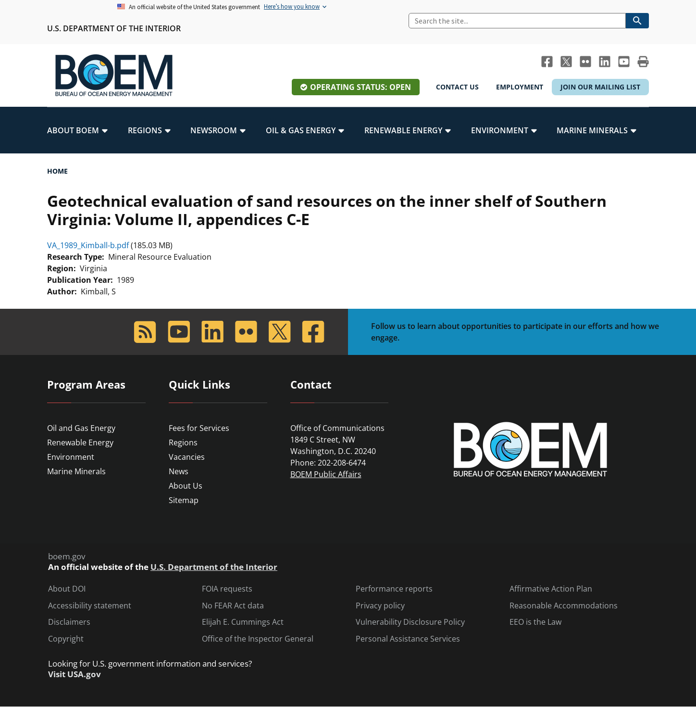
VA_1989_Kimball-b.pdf (88, 245)
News (178, 471)
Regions (183, 442)
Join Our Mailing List (600, 86)
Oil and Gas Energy (81, 428)
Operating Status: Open (360, 87)
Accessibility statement (89, 606)
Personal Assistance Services (408, 639)
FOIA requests (227, 589)
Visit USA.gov (74, 674)
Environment (70, 457)
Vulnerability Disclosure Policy (410, 622)
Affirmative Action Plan (551, 589)
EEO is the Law (535, 622)
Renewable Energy (80, 442)
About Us (185, 485)
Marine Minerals (76, 471)
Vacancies (187, 457)
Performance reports (394, 589)
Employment (519, 86)
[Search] (517, 20)
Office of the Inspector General (257, 639)
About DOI (67, 589)
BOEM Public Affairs (325, 474)
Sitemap (184, 500)
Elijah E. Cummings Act (243, 622)
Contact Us (457, 86)
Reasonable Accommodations (564, 606)
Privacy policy (380, 606)
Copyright (66, 639)
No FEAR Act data (233, 606)
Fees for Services (199, 428)
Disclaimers (69, 622)
